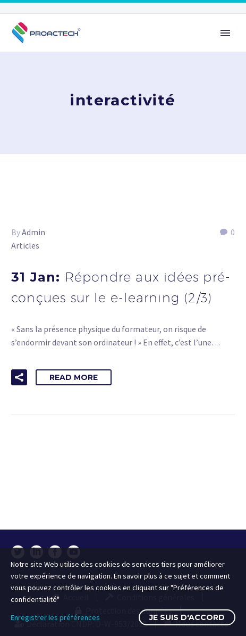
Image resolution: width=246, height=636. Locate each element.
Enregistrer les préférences (55, 617)
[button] (19, 377)
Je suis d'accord (187, 617)
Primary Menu (225, 33)
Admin (33, 232)
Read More (73, 377)
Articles (25, 245)
